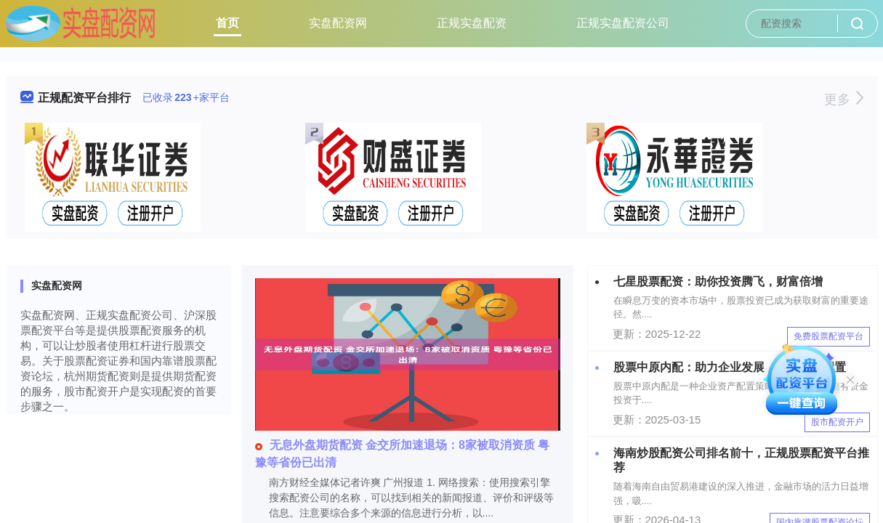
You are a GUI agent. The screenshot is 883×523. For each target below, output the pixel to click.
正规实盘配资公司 (622, 23)
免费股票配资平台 (828, 336)
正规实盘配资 (472, 23)
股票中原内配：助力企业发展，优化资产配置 (729, 367)
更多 (843, 99)
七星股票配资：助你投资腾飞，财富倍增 (718, 281)
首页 (227, 23)
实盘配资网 (338, 23)
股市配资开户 (837, 422)
